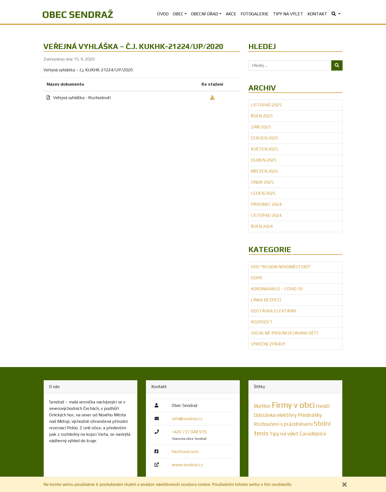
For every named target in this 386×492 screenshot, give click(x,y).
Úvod (163, 13)
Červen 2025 (264, 138)
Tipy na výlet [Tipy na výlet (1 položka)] (283, 434)
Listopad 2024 (266, 215)
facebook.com (185, 451)
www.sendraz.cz (187, 464)
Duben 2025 (263, 160)
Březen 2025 (264, 171)
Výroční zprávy (268, 344)
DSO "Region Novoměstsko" (281, 266)
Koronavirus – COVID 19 (276, 288)
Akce (231, 13)
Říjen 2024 (262, 226)
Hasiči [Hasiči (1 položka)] (323, 406)
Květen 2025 (264, 149)
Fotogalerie (255, 13)
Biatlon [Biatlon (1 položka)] (262, 406)
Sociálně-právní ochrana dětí (284, 333)
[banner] (77, 14)
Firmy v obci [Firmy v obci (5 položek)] (293, 405)
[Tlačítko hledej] (337, 65)
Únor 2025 (262, 182)
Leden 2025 (263, 193)
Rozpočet (262, 321)
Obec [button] (178, 13)
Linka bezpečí (266, 299)
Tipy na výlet (288, 13)
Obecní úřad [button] (204, 13)
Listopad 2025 (266, 104)
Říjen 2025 (262, 115)
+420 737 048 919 (189, 431)
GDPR (256, 277)
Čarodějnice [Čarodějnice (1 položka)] (312, 434)
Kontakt (317, 13)
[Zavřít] (344, 484)
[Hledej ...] (290, 65)
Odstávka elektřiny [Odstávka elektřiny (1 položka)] (275, 415)
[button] (335, 14)
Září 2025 (261, 127)
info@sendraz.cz (187, 418)
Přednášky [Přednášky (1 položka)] (310, 415)
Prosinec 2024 (266, 204)
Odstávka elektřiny (273, 310)
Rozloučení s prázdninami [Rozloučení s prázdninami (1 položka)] (283, 424)
